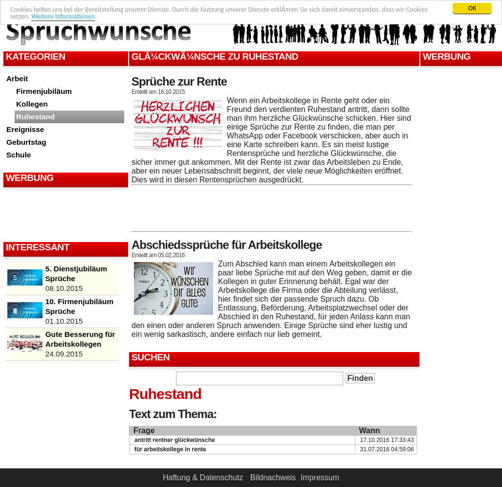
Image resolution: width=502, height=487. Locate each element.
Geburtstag (26, 142)
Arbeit (17, 78)
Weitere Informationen (63, 16)
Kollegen (32, 104)
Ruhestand (35, 116)
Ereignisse (25, 129)
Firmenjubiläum (44, 91)
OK (472, 8)
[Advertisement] (64, 214)
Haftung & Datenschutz (203, 477)
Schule (18, 155)
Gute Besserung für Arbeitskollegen (80, 339)
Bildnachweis (273, 477)
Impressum (320, 477)
